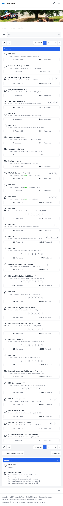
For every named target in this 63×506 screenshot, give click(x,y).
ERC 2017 (11, 236)
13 (41, 361)
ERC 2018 (11, 224)
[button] (59, 43)
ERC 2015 (11, 292)
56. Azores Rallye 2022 (16, 161)
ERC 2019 (11, 209)
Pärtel (26, 326)
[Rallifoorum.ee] (8, 3)
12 (41, 282)
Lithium (26, 310)
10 (35, 282)
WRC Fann (27, 341)
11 (38, 282)
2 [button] (48, 43)
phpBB (11, 497)
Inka (25, 437)
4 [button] (55, 43)
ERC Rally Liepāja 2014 (16, 383)
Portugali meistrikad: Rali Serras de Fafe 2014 (25, 371)
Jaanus (10, 467)
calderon (27, 238)
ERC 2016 (11, 248)
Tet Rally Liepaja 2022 (16, 137)
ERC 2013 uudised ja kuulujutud (20, 422)
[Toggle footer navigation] (59, 491)
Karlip (26, 294)
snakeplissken (28, 211)
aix (25, 163)
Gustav (26, 151)
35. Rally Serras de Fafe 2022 (19, 173)
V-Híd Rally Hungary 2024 (17, 101)
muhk (26, 250)
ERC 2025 (12, 54)
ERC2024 (11, 113)
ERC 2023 (12, 125)
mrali (25, 357)
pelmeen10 (27, 127)
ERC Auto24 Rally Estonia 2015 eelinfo (22, 308)
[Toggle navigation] (59, 3)
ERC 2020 (12, 197)
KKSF (25, 139)
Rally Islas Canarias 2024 (17, 89)
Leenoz (50, 497)
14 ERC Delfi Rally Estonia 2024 (19, 78)
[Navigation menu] (4, 34)
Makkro (26, 413)
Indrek (26, 68)
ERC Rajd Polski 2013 (16, 411)
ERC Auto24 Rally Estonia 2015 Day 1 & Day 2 (24, 323)
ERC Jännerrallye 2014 (16, 399)
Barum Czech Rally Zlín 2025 (19, 66)
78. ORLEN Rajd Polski (16, 149)
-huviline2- (27, 278)
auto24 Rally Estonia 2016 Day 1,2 (20, 264)
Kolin (25, 175)
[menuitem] (54, 3)
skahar (26, 92)
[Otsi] (55, 34)
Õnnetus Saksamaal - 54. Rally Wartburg (23, 434)
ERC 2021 (11, 185)
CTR (25, 56)
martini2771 (27, 385)
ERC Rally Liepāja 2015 (16, 339)
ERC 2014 (11, 355)
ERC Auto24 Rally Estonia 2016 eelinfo (22, 276)
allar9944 (27, 373)
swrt (25, 80)
